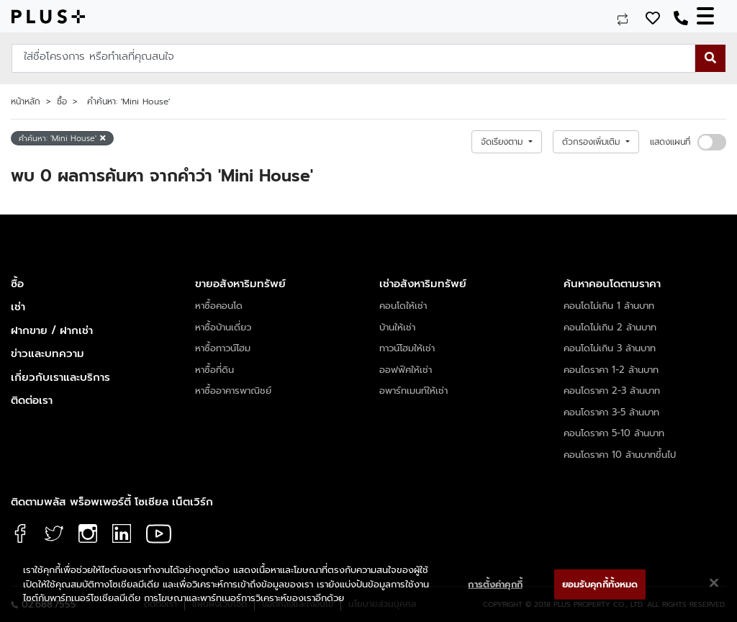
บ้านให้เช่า (397, 327)
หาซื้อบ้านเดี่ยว (223, 327)
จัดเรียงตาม (503, 141)
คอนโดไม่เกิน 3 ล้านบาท (610, 348)
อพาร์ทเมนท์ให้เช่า (413, 390)
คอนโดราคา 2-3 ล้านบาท (612, 390)
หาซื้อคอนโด (219, 305)
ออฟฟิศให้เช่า (405, 370)
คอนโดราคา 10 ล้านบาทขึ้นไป (620, 454)
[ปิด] (714, 583)
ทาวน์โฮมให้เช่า (407, 348)
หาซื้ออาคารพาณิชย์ (233, 390)
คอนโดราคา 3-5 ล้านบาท (611, 412)
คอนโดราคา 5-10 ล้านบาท (614, 433)
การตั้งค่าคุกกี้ (495, 584)
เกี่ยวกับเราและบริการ (60, 377)
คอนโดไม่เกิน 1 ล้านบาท (609, 305)
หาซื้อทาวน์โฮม (222, 348)
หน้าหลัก (25, 101)
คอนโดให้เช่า (403, 305)
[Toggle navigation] (711, 16)
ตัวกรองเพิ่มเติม (592, 141)
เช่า (18, 307)
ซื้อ (62, 101)
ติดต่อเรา (32, 400)
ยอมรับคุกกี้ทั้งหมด (600, 584)
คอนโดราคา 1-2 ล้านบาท (611, 370)
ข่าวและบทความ (47, 353)
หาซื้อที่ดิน (214, 370)
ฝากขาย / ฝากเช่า (52, 330)
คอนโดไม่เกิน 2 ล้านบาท (610, 327)
